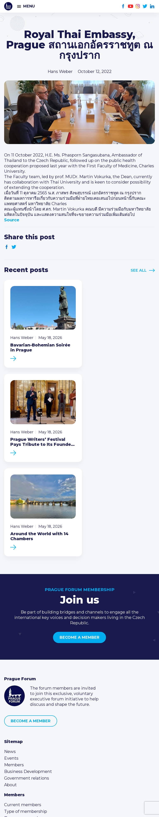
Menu (29, 6)
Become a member (79, 535)
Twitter (145, 6)
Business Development (28, 669)
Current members (22, 702)
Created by (79, 809)
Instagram (137, 6)
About (10, 682)
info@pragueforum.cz (32, 749)
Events (11, 656)
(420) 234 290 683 (27, 742)
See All (139, 270)
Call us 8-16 (15, 736)
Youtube (130, 6)
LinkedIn (152, 6)
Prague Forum (8, 6)
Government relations (26, 676)
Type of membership (25, 709)
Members (14, 663)
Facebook (123, 6)
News (10, 649)
